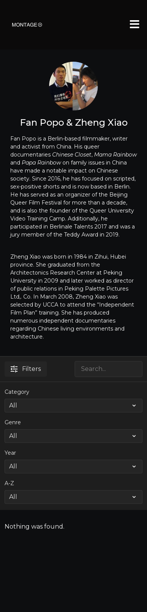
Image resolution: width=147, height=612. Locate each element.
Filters (26, 368)
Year (10, 452)
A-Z (9, 483)
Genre (13, 422)
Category (17, 391)
